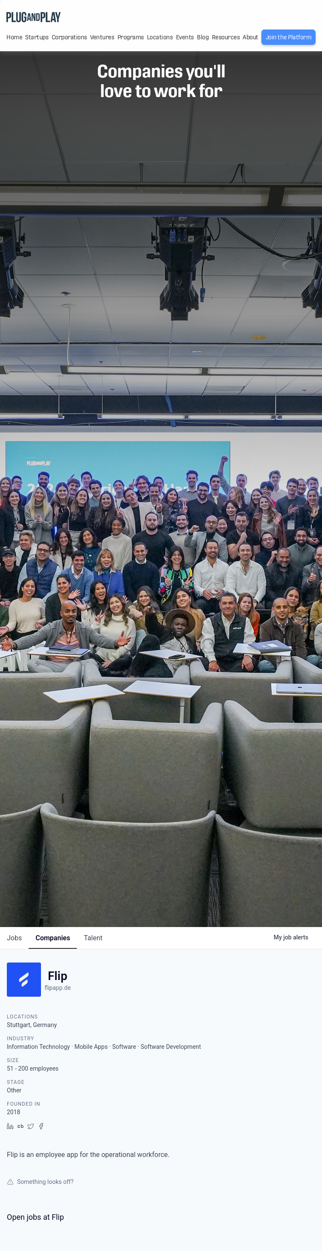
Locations (160, 37)
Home (14, 37)
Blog (202, 37)
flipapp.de (57, 987)
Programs (130, 37)
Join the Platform (289, 37)
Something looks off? (40, 1181)
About (250, 37)
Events (185, 37)
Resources (226, 37)
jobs (14, 938)
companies (52, 938)
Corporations (69, 37)
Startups (36, 37)
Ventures (102, 37)
